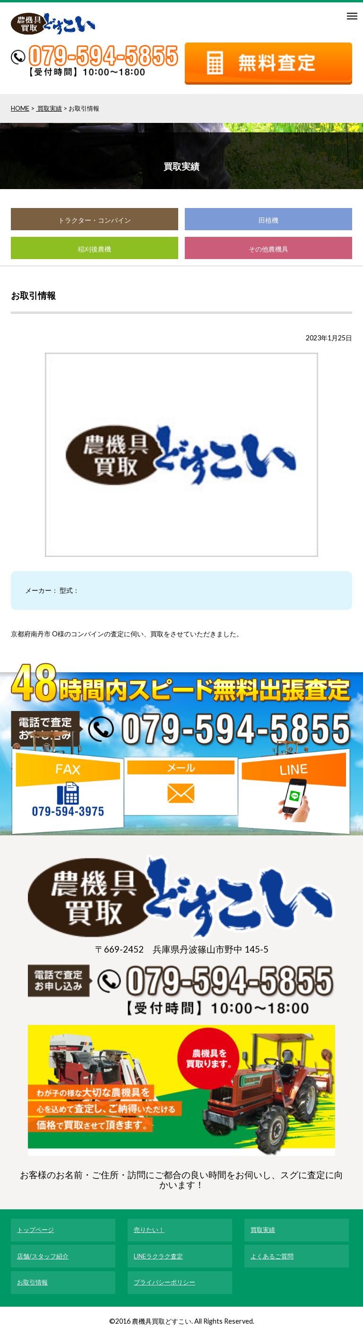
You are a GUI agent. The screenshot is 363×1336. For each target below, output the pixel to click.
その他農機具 (268, 249)
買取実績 (49, 108)
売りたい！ (149, 1229)
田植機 (268, 220)
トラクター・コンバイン (94, 220)
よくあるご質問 (272, 1256)
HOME (20, 108)
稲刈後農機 (94, 249)
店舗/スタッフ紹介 (43, 1256)
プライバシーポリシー (164, 1282)
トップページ (35, 1229)
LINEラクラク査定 (158, 1256)
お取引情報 (32, 1282)
